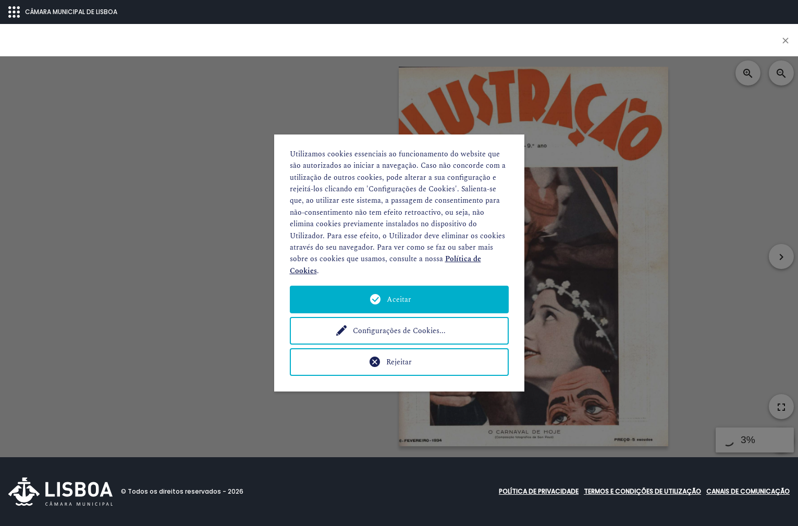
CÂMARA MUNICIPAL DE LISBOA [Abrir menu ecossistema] (62, 12)
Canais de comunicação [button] (748, 491)
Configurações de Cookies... (399, 330)
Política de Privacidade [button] (539, 491)
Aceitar (399, 299)
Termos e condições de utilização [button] (642, 491)
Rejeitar (399, 362)
